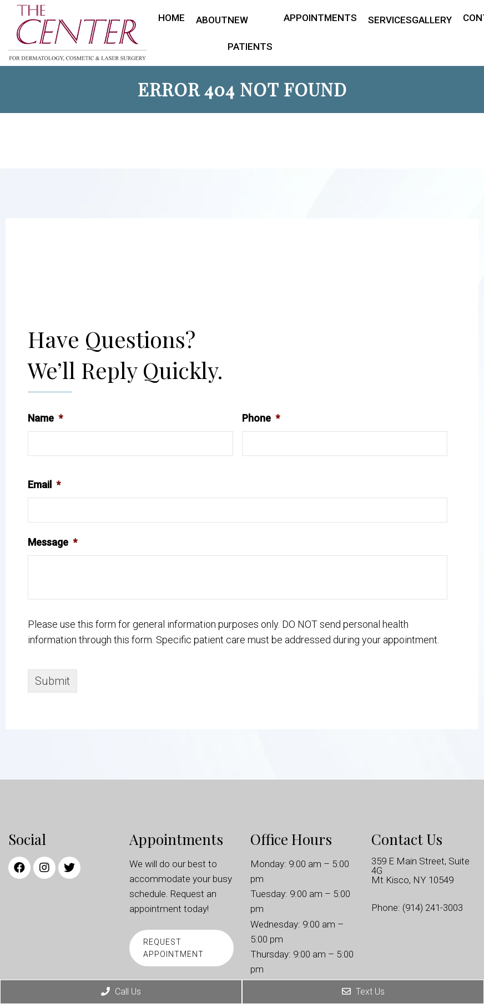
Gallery (432, 19)
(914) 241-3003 (432, 908)
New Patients (250, 33)
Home (171, 17)
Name (45, 418)
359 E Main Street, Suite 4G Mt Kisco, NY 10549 (420, 871)
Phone (261, 418)
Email (44, 484)
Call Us (121, 991)
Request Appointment (173, 948)
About (212, 19)
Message (52, 542)
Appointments (320, 17)
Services (390, 19)
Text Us (363, 991)
